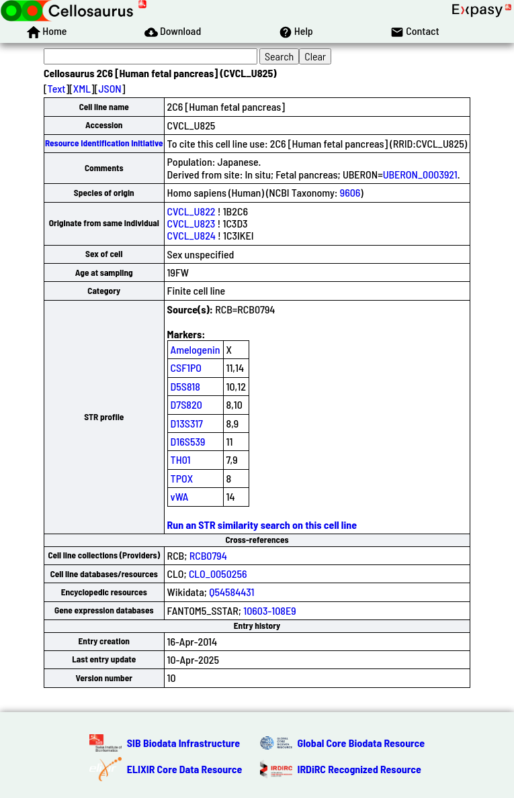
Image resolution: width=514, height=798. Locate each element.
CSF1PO (186, 367)
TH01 (181, 459)
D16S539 (188, 441)
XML (82, 88)
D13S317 (187, 423)
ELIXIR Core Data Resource (185, 768)
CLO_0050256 (218, 573)
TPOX (182, 478)
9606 (350, 192)
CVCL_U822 (191, 211)
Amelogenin (195, 349)
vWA (180, 496)
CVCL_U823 (191, 223)
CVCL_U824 (191, 235)
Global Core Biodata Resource (361, 742)
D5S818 (185, 386)
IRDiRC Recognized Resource (359, 768)
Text (57, 88)
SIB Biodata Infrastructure (183, 742)
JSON (109, 88)
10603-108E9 (269, 610)
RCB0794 (208, 555)
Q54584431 (231, 591)
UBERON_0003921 (420, 174)
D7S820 (186, 404)
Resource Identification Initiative (104, 143)
